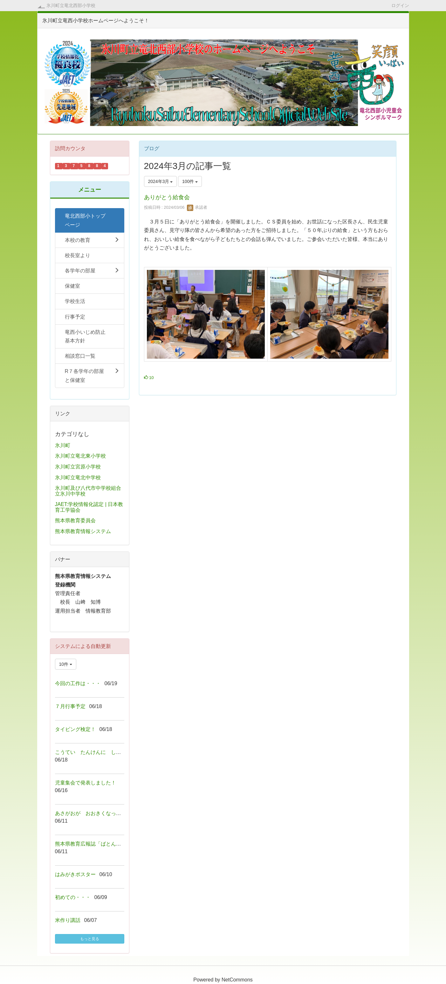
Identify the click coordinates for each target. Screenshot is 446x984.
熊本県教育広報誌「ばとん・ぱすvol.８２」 (104, 844)
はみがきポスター (75, 874)
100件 (190, 181)
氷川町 (62, 445)
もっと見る (89, 939)
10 (149, 377)
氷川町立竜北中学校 (78, 477)
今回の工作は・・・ (78, 683)
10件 (65, 664)
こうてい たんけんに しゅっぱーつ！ (101, 752)
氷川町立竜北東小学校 (80, 456)
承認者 (197, 207)
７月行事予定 (70, 706)
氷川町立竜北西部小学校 (70, 5)
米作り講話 (67, 920)
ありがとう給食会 (167, 197)
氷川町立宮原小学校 (78, 466)
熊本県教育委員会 (75, 520)
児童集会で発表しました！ (85, 782)
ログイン (400, 5)
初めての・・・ (73, 897)
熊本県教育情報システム (83, 531)
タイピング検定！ (75, 729)
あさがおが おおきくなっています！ (98, 813)
